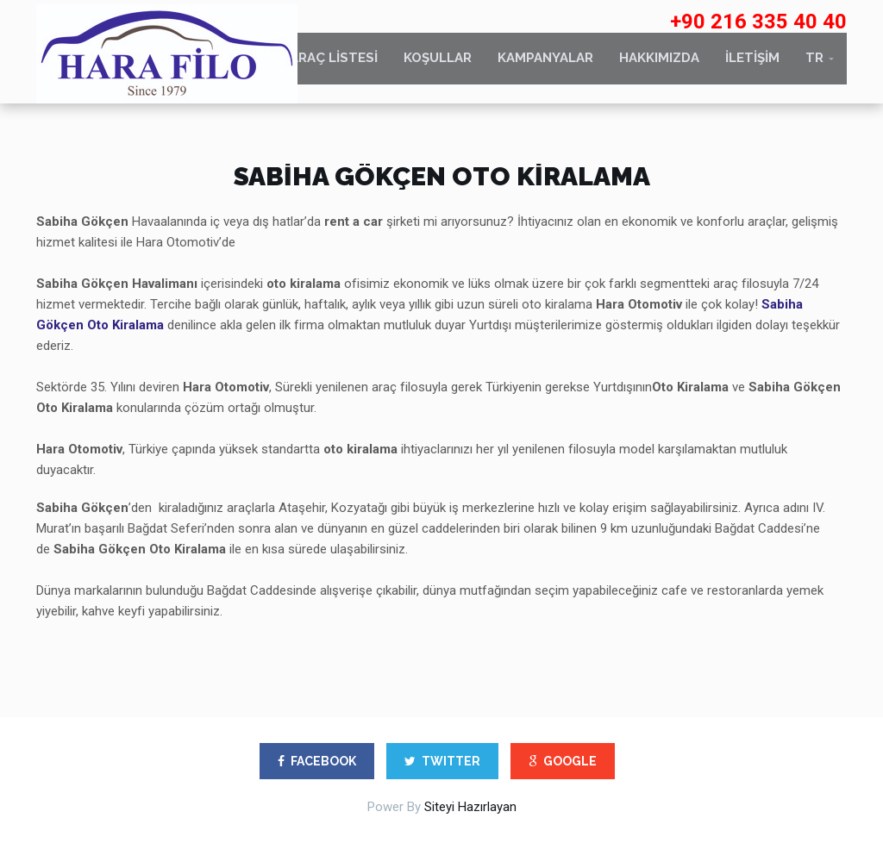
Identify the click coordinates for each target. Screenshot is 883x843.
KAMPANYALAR (545, 67)
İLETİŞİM (752, 67)
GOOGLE (563, 761)
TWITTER (442, 761)
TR (814, 67)
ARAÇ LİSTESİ (334, 67)
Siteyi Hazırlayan (470, 807)
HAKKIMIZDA (659, 67)
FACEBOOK (317, 761)
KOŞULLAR (438, 67)
